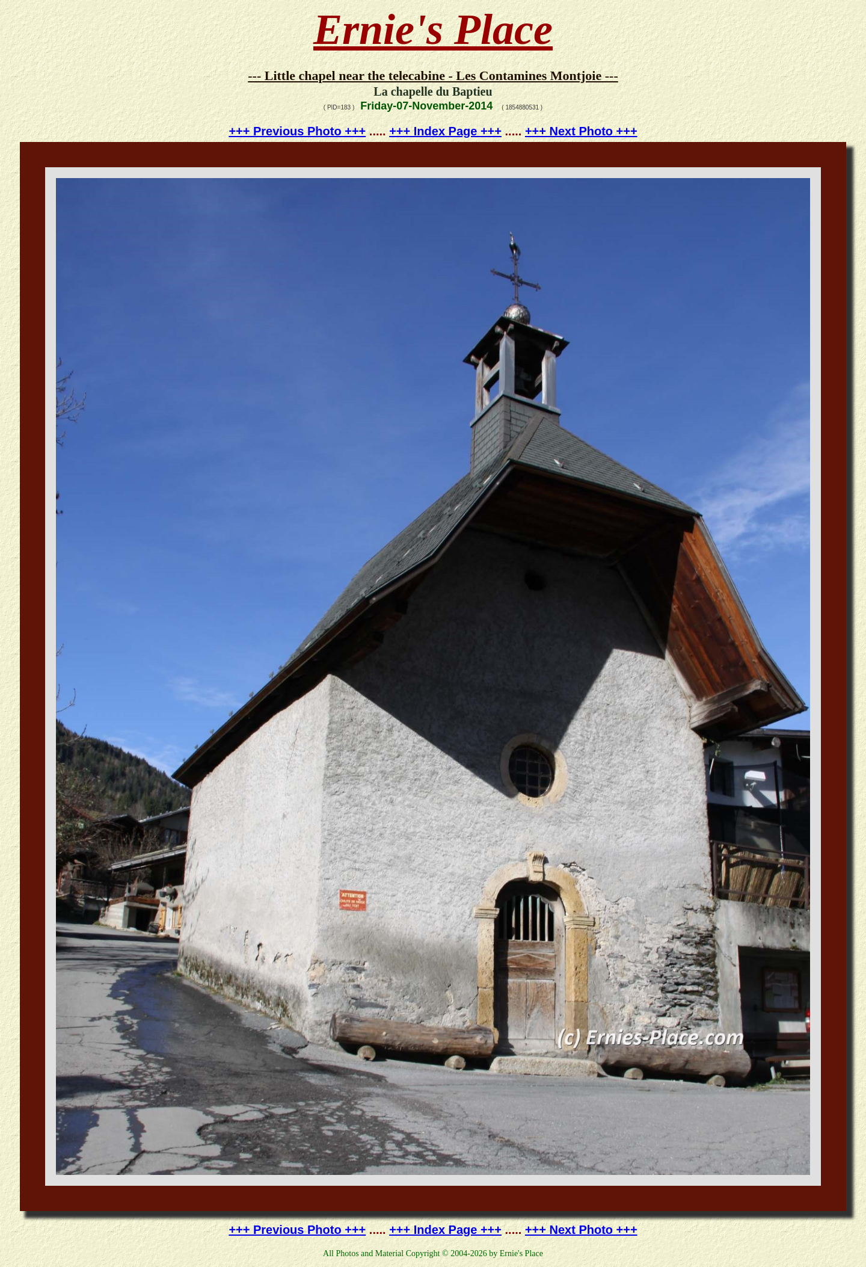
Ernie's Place (433, 29)
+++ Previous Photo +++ (297, 131)
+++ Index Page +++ (445, 131)
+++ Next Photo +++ (581, 131)
